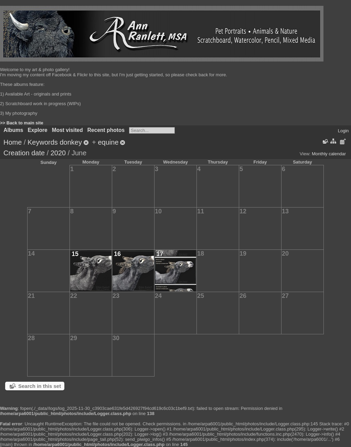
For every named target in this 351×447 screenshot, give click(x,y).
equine (108, 142)
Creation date (24, 153)
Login (343, 130)
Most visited (67, 130)
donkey (71, 142)
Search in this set (39, 386)
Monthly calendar (329, 153)
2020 (58, 153)
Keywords (43, 142)
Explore (37, 130)
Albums (13, 130)
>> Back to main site (21, 122)
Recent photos (106, 130)
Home (12, 142)
